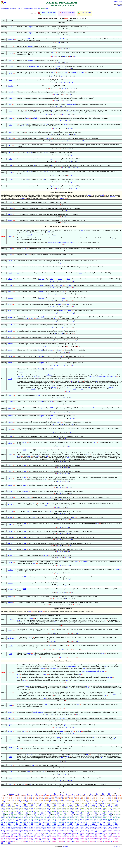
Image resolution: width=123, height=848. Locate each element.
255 (111, 816)
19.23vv (10, 485)
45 (25, 797)
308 (42, 822)
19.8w (10, 771)
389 (71, 830)
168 (40, 808)
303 (4, 822)
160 (96, 806)
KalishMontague (71, 666)
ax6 (80, 674)
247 (50, 816)
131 (111, 803)
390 (78, 830)
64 (19, 798)
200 (48, 811)
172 (71, 808)
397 (12, 832)
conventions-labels (78, 39)
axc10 (43, 668)
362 (101, 827)
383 (25, 830)
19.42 (24, 549)
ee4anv (117, 569)
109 (65, 802)
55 (86, 797)
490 (12, 841)
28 (44, 795)
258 (17, 817)
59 (110, 797)
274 (20, 819)
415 (32, 833)
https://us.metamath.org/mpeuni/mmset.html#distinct (62, 242)
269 (101, 817)
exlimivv (10, 401)
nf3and (11, 138)
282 (81, 819)
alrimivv (10, 356)
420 (70, 833)
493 (35, 841)
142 (78, 805)
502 (104, 841)
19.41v (10, 524)
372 (58, 828)
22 (7, 795)
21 (1, 795)
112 (88, 802)
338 (35, 825)
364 (116, 827)
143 (86, 805)
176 (101, 808)
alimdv (10, 279)
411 (2, 833)
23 (13, 795)
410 (111, 832)
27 (38, 795)
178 (116, 808)
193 (111, 809)
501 (96, 841)
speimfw (10, 630)
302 (116, 820)
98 (104, 800)
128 (88, 803)
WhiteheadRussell (34, 66)
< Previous (115, 1)
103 (20, 802)
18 (103, 794)
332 (109, 824)
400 (35, 832)
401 (42, 832)
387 (55, 830)
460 (20, 838)
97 (98, 800)
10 (55, 794)
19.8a (28, 771)
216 (50, 813)
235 (78, 814)
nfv (10, 267)
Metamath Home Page (9, 8)
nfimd (10, 111)
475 (17, 839)
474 (9, 839)
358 (71, 827)
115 (111, 802)
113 (96, 802)
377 (96, 828)
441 (111, 835)
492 (27, 841)
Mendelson (21, 376)
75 (86, 798)
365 (4, 828)
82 (7, 800)
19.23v (10, 478)
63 (13, 798)
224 (111, 813)
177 (109, 808)
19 (109, 794)
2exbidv (10, 331)
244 (27, 816)
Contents (11, 794)
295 (63, 820)
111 (81, 802)
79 (110, 798)
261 (40, 817)
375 (81, 828)
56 (92, 797)
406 (81, 832)
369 (35, 828)
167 (32, 808)
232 (55, 814)
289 (17, 820)
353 (32, 827)
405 (73, 832)
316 (104, 822)
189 (81, 809)
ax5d (10, 248)
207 (101, 811)
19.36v (28, 497)
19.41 (24, 523)
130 (103, 803)
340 (50, 825)
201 (55, 811)
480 (55, 839)
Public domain (65, 846)
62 (7, 798)
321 (25, 824)
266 (78, 817)
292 (40, 820)
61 (1, 798)
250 (73, 816)
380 (2, 830)
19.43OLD (11, 39)
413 (17, 833)
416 (40, 833)
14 (78, 794)
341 (58, 825)
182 (27, 809)
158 (81, 806)
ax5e (10, 254)
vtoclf (37, 456)
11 (60, 794)
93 (74, 800)
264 (63, 817)
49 (50, 797)
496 (58, 841)
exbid (69, 310)
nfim (68, 110)
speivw (10, 731)
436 (73, 835)
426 (116, 833)
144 (93, 805)
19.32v (10, 465)
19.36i (46, 503)
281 (73, 819)
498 (73, 841)
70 (56, 798)
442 (2, 836)
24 (19, 795)
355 (48, 827)
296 (71, 820)
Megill (82, 230)
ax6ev (10, 705)
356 (55, 827)
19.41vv (10, 531)
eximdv (10, 285)
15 (84, 794)
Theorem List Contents (28, 8)
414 (25, 833)
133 (9, 805)
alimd (68, 279)
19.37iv (10, 517)
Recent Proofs (37, 8)
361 (93, 827)
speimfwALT (10, 638)
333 (116, 824)
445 (25, 836)
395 (116, 830)
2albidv (10, 324)
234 (71, 814)
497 (65, 841)
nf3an (49, 138)
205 (86, 811)
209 (116, 811)
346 (96, 825)
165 (17, 808)
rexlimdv (49, 375)
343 (73, 825)
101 (4, 802)
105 (35, 802)
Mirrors (2, 8)
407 (88, 832)
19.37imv (10, 511)
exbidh (61, 310)
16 (90, 794)
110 (73, 802)
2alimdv (10, 291)
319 (9, 824)
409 (104, 832)
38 (104, 795)
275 (27, 819)
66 (31, 798)
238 (101, 814)
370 (42, 828)
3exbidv (10, 337)
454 (93, 836)
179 (4, 809)
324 (48, 824)
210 (4, 813)
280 (65, 819)
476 (25, 839)
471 (104, 838)
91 (62, 800)
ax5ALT (29, 235)
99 (110, 800)
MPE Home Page (18, 8)
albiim (10, 80)
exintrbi (10, 92)
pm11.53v (10, 491)
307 (35, 822)
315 (96, 822)
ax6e (84, 668)
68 (44, 798)
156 (65, 806)
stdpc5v (10, 443)
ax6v (45, 674)
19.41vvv (10, 537)
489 (4, 841)
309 (50, 822)
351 (17, 827)
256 (2, 817)
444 (17, 836)
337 (27, 825)
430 (27, 835)
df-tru (41, 611)
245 (35, 816)
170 (55, 808)
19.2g (67, 756)
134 (17, 805)
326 (63, 824)
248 (58, 816)
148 (4, 806)
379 (111, 828)
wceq (29, 611)
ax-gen (58, 737)
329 (86, 824)
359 (78, 827)
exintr (10, 98)
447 (40, 836)
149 (12, 806)
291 (32, 820)
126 (73, 803)
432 (42, 835)
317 (111, 822)
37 (98, 795)
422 (86, 833)
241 (4, 816)
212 (19, 813)
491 (20, 841)
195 (9, 811)
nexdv (10, 429)
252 (88, 816)
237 (93, 814)
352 (25, 827)
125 (65, 803)
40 (116, 795)
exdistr (10, 555)
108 (58, 802)
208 (109, 811)
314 (88, 822)
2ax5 (10, 436)
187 (65, 809)
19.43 (10, 32)
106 (42, 802)
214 (35, 813)
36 (92, 795)
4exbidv (10, 343)
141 (71, 805)
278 (50, 819)
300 (101, 820)
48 (44, 797)
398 (20, 832)
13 (72, 794)
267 (86, 817)
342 (65, 825)
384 (32, 830)
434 (58, 835)
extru (10, 747)
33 (74, 795)
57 (98, 797)
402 (50, 832)
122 (42, 803)
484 (86, 839)
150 (20, 806)
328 (78, 824)
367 (20, 828)
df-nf (25, 111)
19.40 (10, 60)
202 (63, 811)
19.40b (11, 73)
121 (34, 803)
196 (17, 811)
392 (93, 830)
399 (27, 832)
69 (50, 798)
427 (4, 835)
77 (98, 798)
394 (109, 830)
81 (1, 800)
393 (101, 830)
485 (93, 839)
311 (65, 822)
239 (109, 814)
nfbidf (42, 317)
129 (96, 803)
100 (117, 800)
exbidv (10, 310)
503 (111, 841)
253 (96, 816)
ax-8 (82, 389)
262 (48, 817)
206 (93, 811)
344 (81, 825)
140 (63, 805)
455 (101, 836)
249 (65, 816)
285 (104, 819)
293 (48, 820)
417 (47, 833)
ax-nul (102, 195)
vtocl (46, 456)
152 (35, 806)
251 (81, 816)
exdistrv (46, 555)
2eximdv (10, 298)
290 (25, 820)
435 (65, 835)
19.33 (10, 46)
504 (2, 843)
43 (13, 797)
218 (65, 813)
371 (50, 828)
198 (32, 811)
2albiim (10, 86)
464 (50, 838)
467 (73, 838)
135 (25, 805)
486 (101, 839)
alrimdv (10, 362)
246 (42, 816)
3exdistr (10, 596)
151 (27, 806)
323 (40, 824)
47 (38, 797)
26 (31, 795)
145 (101, 805)
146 (109, 805)
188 (73, 809)
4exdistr (10, 602)
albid (68, 304)
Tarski (28, 232)
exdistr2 (10, 583)
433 (50, 835)
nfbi (10, 172)
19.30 (10, 26)
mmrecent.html (59, 39)
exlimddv (10, 422)
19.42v (10, 549)
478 (40, 839)
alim (51, 279)
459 (12, 838)
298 (86, 820)
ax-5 (10, 236)
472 (111, 838)
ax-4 (87, 739)
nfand (10, 132)
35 (86, 795)
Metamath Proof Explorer (47, 12)
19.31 (24, 471)
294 (55, 820)
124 (57, 803)
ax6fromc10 (53, 668)
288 (9, 820)
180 (12, 809)
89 (50, 800)
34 (80, 795)
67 (38, 798)
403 (58, 832)
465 (58, 838)
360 (86, 827)
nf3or (10, 186)
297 (78, 820)
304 (12, 822)
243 (20, 816)
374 (73, 828)
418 (55, 833)
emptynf (62, 198)
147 (116, 805)
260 (32, 817)
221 (88, 813)
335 (12, 825)
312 (73, 822)
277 (42, 819)
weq (10, 619)
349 (2, 827)
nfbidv (10, 317)
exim (51, 285)
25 (25, 795)
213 (27, 813)
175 (93, 808)
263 (55, 817)
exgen (10, 739)
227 (17, 814)
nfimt (74, 111)
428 (12, 835)
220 (81, 813)
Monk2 (48, 232)
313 (81, 822)
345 (88, 825)
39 (110, 795)
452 (78, 836)
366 (12, 828)
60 (116, 797)
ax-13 (61, 731)
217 (58, 813)
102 (12, 802)
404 (65, 832)
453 (86, 836)
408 (96, 832)
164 (9, 808)
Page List (48, 8)
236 (86, 814)
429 (20, 835)
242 (12, 816)
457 (116, 836)
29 (50, 795)
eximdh (60, 285)
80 (116, 798)
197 (25, 811)
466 (65, 838)
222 (96, 813)
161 (104, 806)
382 (17, 830)
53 (74, 797)
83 (13, 800)
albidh (60, 304)
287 (2, 820)
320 (17, 824)
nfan (10, 145)
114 (103, 802)
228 (25, 814)
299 (93, 820)
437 (81, 835)
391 (86, 830)
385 (40, 830)
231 (48, 814)
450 (63, 836)
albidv (10, 304)
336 (20, 825)
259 (25, 817)
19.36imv (10, 497)
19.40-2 (10, 66)
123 (50, 803)
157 (73, 806)
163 (2, 808)
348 (111, 825)
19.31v (10, 471)
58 (104, 797)
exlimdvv (10, 415)
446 (32, 836)
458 (4, 838)
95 (86, 800)
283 (88, 819)
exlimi (21, 372)
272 (4, 819)
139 (55, 805)
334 (4, 825)
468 (81, 838)
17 (97, 794)
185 (50, 809)
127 (80, 803)
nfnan (10, 152)
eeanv (34, 563)
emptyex (22, 198)
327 (71, 824)
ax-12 (38, 318)
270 (109, 817)
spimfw (10, 646)
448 (48, 836)
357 (63, 827)
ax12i (10, 654)
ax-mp (111, 387)
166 (25, 808)
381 (9, 830)
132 (2, 805)
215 (42, 813)
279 (58, 819)
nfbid (10, 165)
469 (88, 838)
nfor (10, 179)
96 (92, 800)
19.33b (11, 53)
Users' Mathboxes (84, 12)
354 (40, 827)
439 (96, 835)
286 (111, 819)
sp (112, 238)
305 (20, 822)
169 (48, 808)
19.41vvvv (10, 543)
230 (40, 814)
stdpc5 (25, 442)
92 (68, 800)
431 (35, 835)
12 (66, 794)
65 (25, 798)
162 (111, 806)
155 (58, 806)
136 (32, 805)
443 (9, 836)
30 (56, 795)
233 (63, 814)
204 (78, 811)
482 (71, 839)
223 (104, 813)
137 (40, 805)
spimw (10, 712)
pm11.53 (25, 491)
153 (42, 806)
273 (12, 819)
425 (109, 833)
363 (109, 827)
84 (19, 800)
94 (80, 800)
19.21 (51, 350)
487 (109, 839)
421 (78, 833)
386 (48, 830)
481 (63, 839)
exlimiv (10, 379)
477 (32, 839)
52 (68, 797)
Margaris (30, 26)
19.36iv (10, 504)
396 (4, 832)
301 (109, 820)
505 (9, 843)
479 (48, 839)
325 (55, 824)
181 (20, 809)
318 (2, 824)
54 (80, 797)
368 (27, 828)
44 (19, 797)
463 (42, 838)
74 (80, 798)
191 (96, 809)
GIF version (119, 5)
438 (88, 835)
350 (9, 827)
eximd (69, 285)
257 (9, 817)
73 (74, 798)
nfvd (10, 273)
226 (9, 814)
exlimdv (10, 408)
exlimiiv (33, 389)
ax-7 (32, 318)
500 (88, 841)
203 (71, 811)
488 (116, 839)
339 (42, 825)
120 (27, 803)
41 (1, 797)
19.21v (60, 350)
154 (50, 806)
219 (73, 813)
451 (71, 836)
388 (63, 830)
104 (27, 802)
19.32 (24, 465)
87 (38, 800)
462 (35, 838)
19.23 (51, 369)
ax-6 (89, 195)
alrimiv (10, 350)
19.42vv (10, 577)
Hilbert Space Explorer (67, 12)
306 (27, 822)
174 (86, 808)
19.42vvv (10, 589)
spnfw (10, 778)
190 (88, 809)
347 (104, 825)
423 (93, 833)
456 (109, 836)
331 (101, 824)
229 (32, 814)
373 (65, 828)
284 (96, 819)
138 (48, 805)
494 (42, 841)
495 (50, 841)
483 (78, 839)
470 (96, 838)
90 (56, 800)
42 (7, 797)
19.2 (50, 629)
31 (62, 795)
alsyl (10, 104)
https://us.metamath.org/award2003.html (93, 671)
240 (116, 814)
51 (62, 797)
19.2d (10, 765)
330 (93, 824)
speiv (10, 724)
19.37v (28, 511)
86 (31, 800)
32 (68, 795)
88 (44, 800)
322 (32, 824)
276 (35, 819)
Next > (120, 1)
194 (2, 811)
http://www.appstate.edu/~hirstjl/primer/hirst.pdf (102, 376)
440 (104, 835)
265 (71, 817)
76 (92, 798)
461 (27, 838)
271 (116, 817)
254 (104, 816)
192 (104, 809)
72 (68, 798)
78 (104, 798)
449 (55, 836)
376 (88, 828)
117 (4, 803)
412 (9, 833)
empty (10, 202)
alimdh (60, 279)
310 (58, 822)
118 (12, 803)
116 (118, 802)
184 (42, 809)
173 (78, 808)
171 (63, 808)
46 (31, 797)
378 (104, 828)
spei (24, 731)
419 (63, 833)
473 (2, 839)
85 (25, 800)
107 (50, 802)
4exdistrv (10, 570)
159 (88, 806)
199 (40, 811)
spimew (10, 718)
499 (81, 841)
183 (35, 809)
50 (56, 797)
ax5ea (10, 260)
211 (12, 813)
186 (58, 809)
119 (19, 803)
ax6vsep (109, 677)
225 (2, 814)
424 (101, 833)
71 (62, 798)
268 (93, 817)
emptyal (112, 196)
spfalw (11, 784)
